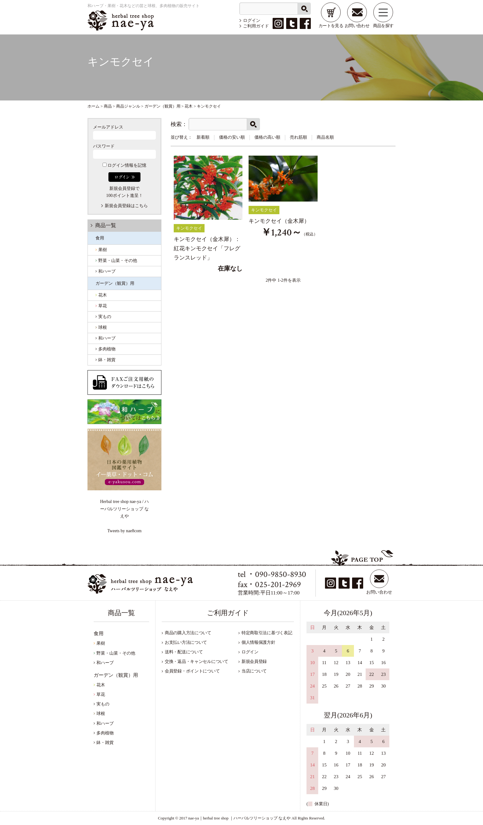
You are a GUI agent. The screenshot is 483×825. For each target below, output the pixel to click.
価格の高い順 (267, 137)
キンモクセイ (189, 228)
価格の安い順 (232, 137)
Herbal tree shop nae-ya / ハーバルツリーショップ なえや (124, 508)
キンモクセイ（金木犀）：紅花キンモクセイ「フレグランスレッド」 (207, 248)
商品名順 (325, 137)
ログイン (251, 20)
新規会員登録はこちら (126, 205)
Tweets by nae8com (125, 531)
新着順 (203, 137)
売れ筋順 (298, 137)
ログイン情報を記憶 (125, 165)
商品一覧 (105, 225)
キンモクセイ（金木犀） (279, 221)
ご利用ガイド (256, 26)
